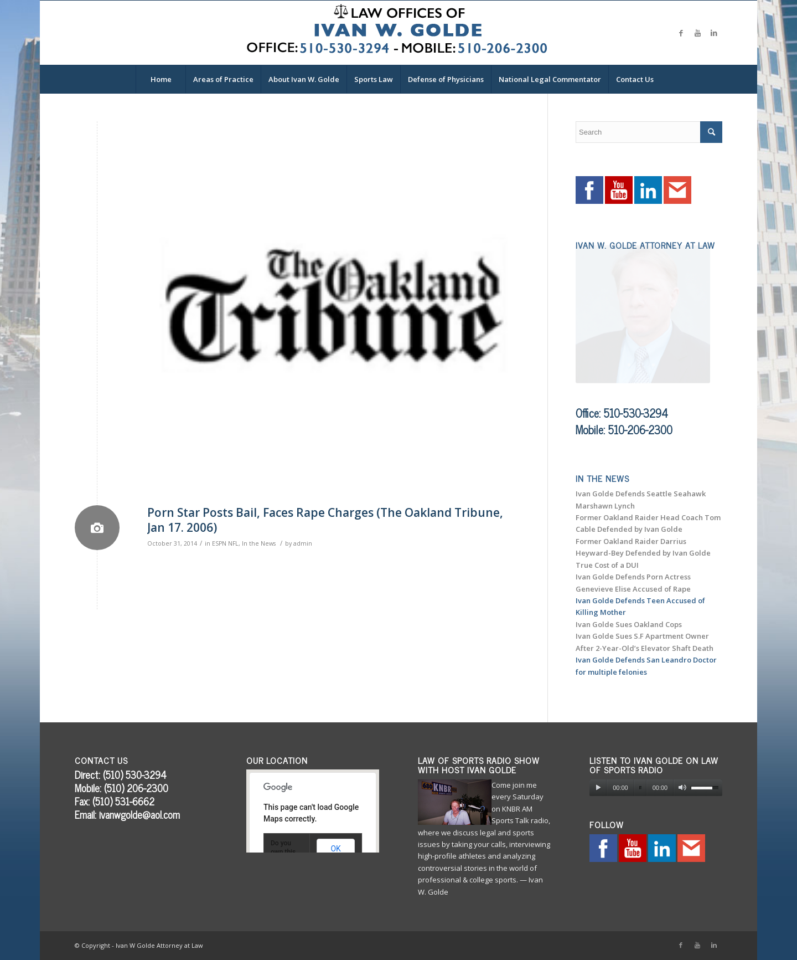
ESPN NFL (225, 543)
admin (302, 543)
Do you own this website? (284, 852)
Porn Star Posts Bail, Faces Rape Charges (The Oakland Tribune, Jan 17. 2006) (325, 520)
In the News (259, 543)
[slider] (640, 788)
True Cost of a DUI (607, 565)
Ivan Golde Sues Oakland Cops (629, 624)
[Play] (598, 787)
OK (335, 848)
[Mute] (682, 787)
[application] (655, 787)
